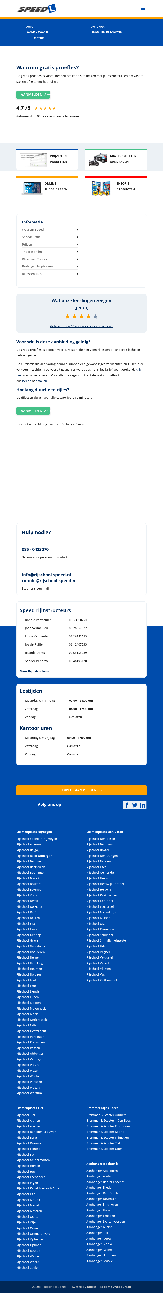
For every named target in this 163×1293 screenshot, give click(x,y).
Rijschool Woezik (28, 1087)
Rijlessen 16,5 (32, 274)
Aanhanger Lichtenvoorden (105, 1221)
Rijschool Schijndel (99, 935)
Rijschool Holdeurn (29, 974)
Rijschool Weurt (27, 1065)
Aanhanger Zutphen (101, 1255)
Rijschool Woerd (27, 1262)
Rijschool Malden (28, 1003)
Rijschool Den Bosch (100, 839)
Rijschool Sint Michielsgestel (106, 940)
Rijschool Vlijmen (98, 969)
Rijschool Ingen (27, 1183)
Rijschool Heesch (98, 878)
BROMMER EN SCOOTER (106, 32)
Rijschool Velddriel (99, 957)
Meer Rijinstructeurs (34, 671)
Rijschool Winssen (29, 1082)
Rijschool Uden (97, 946)
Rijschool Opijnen (28, 1245)
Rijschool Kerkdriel (99, 901)
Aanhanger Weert (99, 1250)
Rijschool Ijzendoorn (30, 1177)
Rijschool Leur (26, 986)
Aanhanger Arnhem (100, 1176)
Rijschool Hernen (28, 957)
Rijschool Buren (27, 1137)
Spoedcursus (31, 237)
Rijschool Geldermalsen (33, 1160)
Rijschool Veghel (98, 952)
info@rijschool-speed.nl (46, 575)
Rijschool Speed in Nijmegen (36, 839)
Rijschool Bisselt (27, 878)
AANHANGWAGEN (37, 32)
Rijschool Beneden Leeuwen (36, 1132)
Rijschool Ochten (28, 1217)
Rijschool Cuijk (26, 895)
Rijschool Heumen (29, 969)
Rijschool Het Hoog (29, 963)
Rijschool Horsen (28, 1166)
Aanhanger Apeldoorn (102, 1171)
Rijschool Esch (96, 867)
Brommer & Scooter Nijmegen (107, 1137)
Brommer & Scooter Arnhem (106, 1115)
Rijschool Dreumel (29, 1143)
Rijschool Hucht (27, 1171)
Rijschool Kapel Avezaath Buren (38, 1188)
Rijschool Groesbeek (30, 946)
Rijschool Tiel (25, 1115)
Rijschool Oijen (27, 1222)
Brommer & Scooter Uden (104, 1149)
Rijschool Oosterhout (31, 1031)
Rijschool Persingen (30, 1037)
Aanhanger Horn (98, 1210)
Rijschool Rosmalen (100, 929)
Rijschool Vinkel (97, 963)
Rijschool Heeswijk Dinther (105, 884)
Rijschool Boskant (28, 884)
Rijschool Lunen (27, 997)
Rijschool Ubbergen (30, 1053)
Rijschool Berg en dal (31, 867)
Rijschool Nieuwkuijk (101, 912)
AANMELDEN (31, 94)
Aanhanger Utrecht (100, 1238)
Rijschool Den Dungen (102, 856)
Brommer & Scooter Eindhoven (108, 1126)
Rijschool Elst (25, 924)
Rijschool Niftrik (27, 1025)
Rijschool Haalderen (30, 952)
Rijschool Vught (97, 974)
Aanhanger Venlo (99, 1244)
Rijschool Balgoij (27, 850)
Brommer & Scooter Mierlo (105, 1132)
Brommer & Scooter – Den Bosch (109, 1120)
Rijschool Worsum (29, 1093)
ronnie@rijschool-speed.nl (49, 580)
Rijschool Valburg (28, 1059)
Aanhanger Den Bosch (102, 1193)
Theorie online (32, 252)
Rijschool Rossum (28, 1251)
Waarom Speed (33, 230)
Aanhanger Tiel (97, 1233)
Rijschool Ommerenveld (33, 1234)
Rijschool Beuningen (30, 873)
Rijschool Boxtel (97, 850)
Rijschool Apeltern (29, 1126)
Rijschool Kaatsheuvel (101, 895)
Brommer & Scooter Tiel (103, 1143)
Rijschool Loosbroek (100, 907)
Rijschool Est (25, 1154)
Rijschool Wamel (28, 1256)
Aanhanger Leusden (100, 1216)
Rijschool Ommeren (30, 1228)
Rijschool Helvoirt (98, 890)
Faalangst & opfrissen (37, 266)
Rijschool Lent (26, 980)
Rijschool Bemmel (29, 861)
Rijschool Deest (27, 901)
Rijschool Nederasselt (31, 1020)
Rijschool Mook (27, 1014)
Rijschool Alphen (28, 1120)
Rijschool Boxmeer (29, 890)
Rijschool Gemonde (100, 873)
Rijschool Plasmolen (30, 1042)
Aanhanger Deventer (101, 1199)
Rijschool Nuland (98, 918)
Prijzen (27, 244)
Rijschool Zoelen (27, 1268)
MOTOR (39, 38)
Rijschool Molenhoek (31, 1008)
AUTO (30, 26)
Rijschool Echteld (28, 1149)
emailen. (42, 381)
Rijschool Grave (27, 940)
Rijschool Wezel (27, 1070)
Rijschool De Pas (28, 912)
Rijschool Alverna (28, 844)
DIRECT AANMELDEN (79, 790)
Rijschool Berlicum (99, 844)
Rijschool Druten (28, 918)
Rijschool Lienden (28, 991)
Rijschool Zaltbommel (101, 980)
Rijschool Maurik (28, 1200)
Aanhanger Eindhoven (102, 1204)
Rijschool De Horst (29, 907)
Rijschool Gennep (28, 935)
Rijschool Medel (27, 1205)
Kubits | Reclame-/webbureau (109, 1287)
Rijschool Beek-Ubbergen (34, 856)
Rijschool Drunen (98, 861)
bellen (26, 381)
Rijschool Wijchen (28, 1076)
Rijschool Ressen (28, 1048)
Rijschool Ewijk (26, 929)
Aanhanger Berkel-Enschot (105, 1182)
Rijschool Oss (95, 924)
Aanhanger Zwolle (99, 1261)
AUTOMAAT (98, 26)
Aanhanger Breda (98, 1187)
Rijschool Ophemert (30, 1239)
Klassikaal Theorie (35, 259)
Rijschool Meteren (29, 1211)
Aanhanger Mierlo (99, 1227)
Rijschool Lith (25, 1194)
